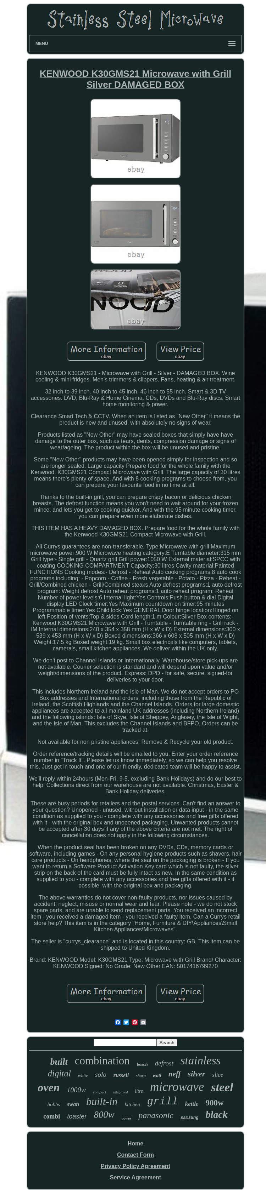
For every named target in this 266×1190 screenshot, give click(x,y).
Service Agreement (135, 1177)
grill (162, 1102)
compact (99, 1092)
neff (174, 1074)
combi (51, 1116)
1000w (76, 1090)
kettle (192, 1103)
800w (104, 1114)
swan (73, 1104)
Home (135, 1143)
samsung (189, 1117)
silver (196, 1073)
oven (49, 1087)
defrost (164, 1063)
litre (139, 1091)
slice (217, 1074)
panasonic (155, 1115)
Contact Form (135, 1155)
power (127, 1118)
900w (214, 1102)
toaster (77, 1116)
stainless (201, 1060)
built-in (101, 1101)
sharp (140, 1075)
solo (100, 1074)
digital (59, 1073)
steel (222, 1087)
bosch (142, 1064)
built (59, 1062)
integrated (120, 1092)
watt (157, 1075)
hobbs (53, 1104)
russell (121, 1075)
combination (102, 1060)
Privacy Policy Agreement (135, 1166)
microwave (177, 1087)
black (216, 1114)
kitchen (132, 1104)
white (83, 1075)
